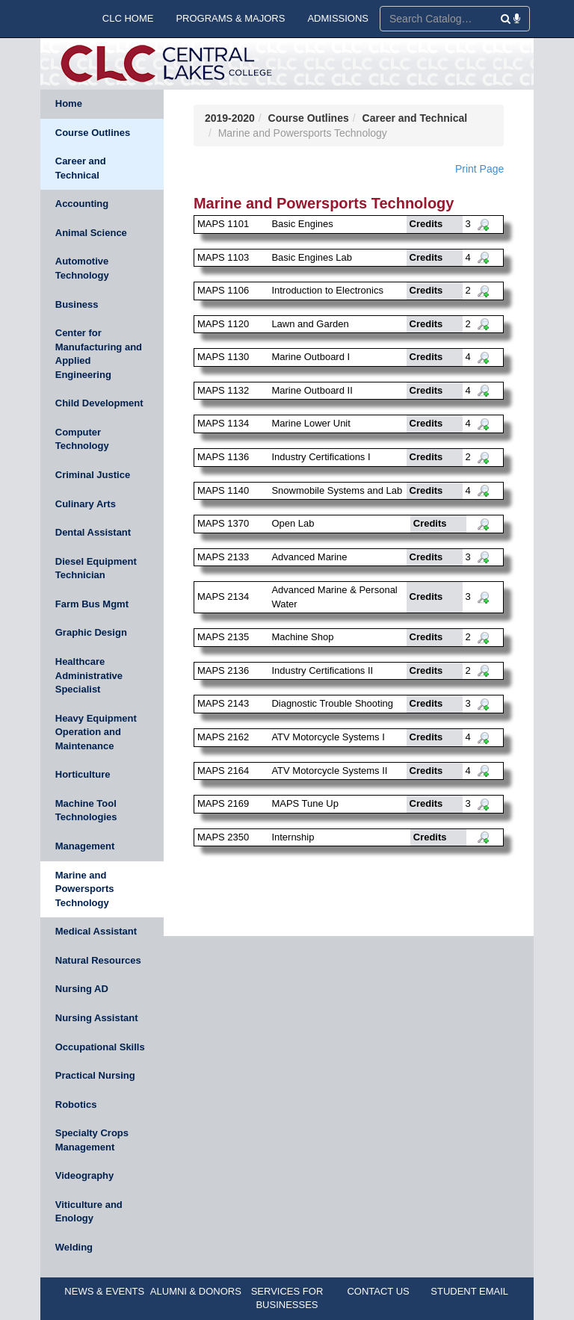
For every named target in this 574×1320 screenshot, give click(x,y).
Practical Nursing (95, 1075)
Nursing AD (81, 988)
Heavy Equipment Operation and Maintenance (96, 732)
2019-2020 (230, 118)
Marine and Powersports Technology (84, 889)
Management (84, 846)
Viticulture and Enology (89, 1211)
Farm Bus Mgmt (92, 604)
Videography (84, 1175)
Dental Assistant (93, 532)
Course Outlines (92, 132)
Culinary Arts (85, 503)
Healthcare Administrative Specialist (89, 675)
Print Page (479, 169)
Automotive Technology (82, 268)
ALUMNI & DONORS (195, 1291)
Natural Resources (98, 960)
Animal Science (91, 232)
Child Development (99, 403)
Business (77, 304)
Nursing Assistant (96, 1017)
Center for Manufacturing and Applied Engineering (98, 353)
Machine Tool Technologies (86, 810)
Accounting (82, 203)
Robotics (76, 1104)
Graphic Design (91, 632)
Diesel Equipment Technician (96, 568)
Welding (74, 1247)
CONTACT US (378, 1291)
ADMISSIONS (337, 18)
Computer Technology (82, 439)
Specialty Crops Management (92, 1140)
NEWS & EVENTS (104, 1291)
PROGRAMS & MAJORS (230, 18)
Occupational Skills (100, 1047)
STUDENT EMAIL (469, 1291)
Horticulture (83, 774)
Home (68, 103)
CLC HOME (128, 18)
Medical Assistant (96, 931)
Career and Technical (80, 168)
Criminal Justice (92, 474)
